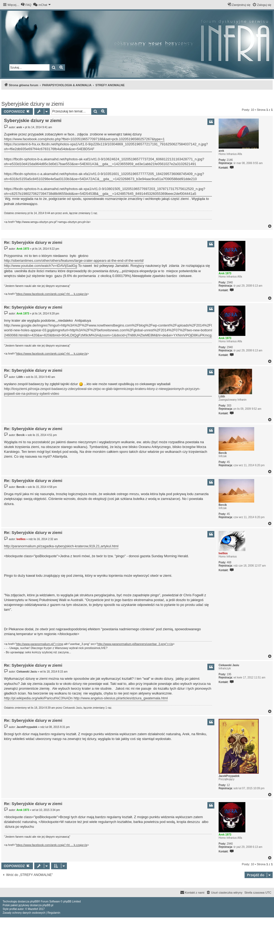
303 (229, 405)
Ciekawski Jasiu (229, 665)
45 (228, 462)
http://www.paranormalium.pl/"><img (39, 644)
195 (229, 674)
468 (229, 562)
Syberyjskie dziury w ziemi (32, 104)
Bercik (223, 452)
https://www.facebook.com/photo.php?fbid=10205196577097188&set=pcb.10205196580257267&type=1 (84, 139)
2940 (230, 282)
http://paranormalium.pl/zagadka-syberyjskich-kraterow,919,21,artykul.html (61, 546)
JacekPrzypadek (229, 776)
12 (228, 785)
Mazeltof (33, 909)
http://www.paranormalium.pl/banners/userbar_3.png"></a (135, 644)
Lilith (222, 396)
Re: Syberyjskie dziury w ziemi (33, 242)
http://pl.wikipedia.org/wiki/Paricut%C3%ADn (38, 698)
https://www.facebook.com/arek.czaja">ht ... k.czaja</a (51, 293)
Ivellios (223, 553)
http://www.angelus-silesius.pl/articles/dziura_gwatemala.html (121, 698)
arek (221, 150)
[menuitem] (26, 5)
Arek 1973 (225, 273)
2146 (230, 159)
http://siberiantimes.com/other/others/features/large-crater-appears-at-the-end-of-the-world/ (74, 261)
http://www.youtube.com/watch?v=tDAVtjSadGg (40, 266)
